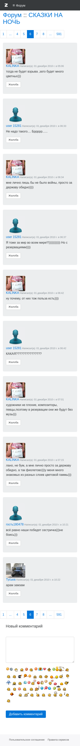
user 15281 (13, 125)
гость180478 (15, 524)
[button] (6, 6)
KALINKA (12, 66)
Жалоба (13, 84)
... (10, 34)
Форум (12, 14)
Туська (10, 579)
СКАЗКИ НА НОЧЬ (33, 18)
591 (59, 34)
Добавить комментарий (26, 714)
